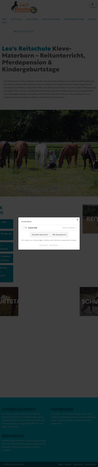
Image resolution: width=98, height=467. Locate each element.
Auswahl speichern (40, 234)
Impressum (43, 245)
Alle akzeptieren (59, 234)
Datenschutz (54, 245)
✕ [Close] (77, 220)
